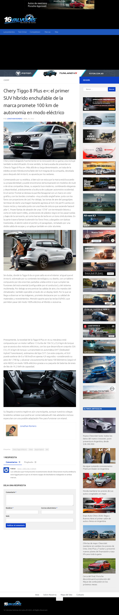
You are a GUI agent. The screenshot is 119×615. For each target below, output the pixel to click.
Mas (56, 32)
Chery (6, 80)
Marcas (48, 32)
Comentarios (13, 462)
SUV (47, 449)
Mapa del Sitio (66, 595)
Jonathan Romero (14, 119)
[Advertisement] (59, 52)
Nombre (9, 508)
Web (7, 516)
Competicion (35, 32)
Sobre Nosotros (49, 595)
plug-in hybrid (39, 449)
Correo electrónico (49, 508)
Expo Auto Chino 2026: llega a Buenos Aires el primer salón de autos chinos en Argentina (97, 518)
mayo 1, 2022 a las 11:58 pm (26, 468)
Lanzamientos (9, 32)
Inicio (37, 595)
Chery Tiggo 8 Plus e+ (20, 449)
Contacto (80, 595)
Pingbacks (30, 462)
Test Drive (22, 32)
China (31, 449)
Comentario (11, 492)
